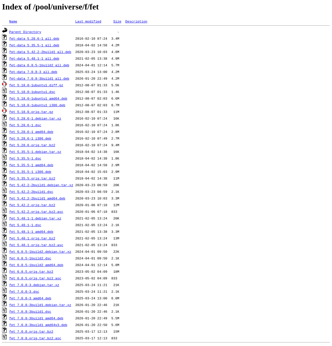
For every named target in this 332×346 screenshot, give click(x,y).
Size (117, 21)
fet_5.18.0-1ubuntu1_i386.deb (37, 105)
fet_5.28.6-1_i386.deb (30, 138)
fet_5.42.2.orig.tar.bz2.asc (36, 211)
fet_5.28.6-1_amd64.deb (31, 131)
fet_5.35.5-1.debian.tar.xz (35, 151)
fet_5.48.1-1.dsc (25, 225)
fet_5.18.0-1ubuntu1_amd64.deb (38, 98)
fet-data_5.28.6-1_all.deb (34, 38)
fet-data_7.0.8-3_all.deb (33, 71)
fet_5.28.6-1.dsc (25, 125)
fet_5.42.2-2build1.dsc (31, 191)
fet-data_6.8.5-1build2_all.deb (39, 65)
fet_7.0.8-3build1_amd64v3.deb (38, 324)
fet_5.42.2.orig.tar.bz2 (32, 205)
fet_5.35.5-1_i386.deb (30, 171)
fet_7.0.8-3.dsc (24, 291)
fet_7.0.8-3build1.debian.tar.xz (40, 304)
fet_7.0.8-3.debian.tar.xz (34, 284)
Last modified (88, 21)
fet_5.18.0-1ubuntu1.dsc (32, 91)
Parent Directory (25, 31)
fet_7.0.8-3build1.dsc (30, 311)
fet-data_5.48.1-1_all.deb (34, 58)
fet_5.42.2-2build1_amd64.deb (37, 198)
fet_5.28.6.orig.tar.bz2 (32, 145)
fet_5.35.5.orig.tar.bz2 (32, 178)
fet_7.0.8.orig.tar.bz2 (31, 331)
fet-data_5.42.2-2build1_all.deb (40, 51)
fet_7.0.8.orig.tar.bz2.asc (35, 338)
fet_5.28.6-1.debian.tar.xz (35, 118)
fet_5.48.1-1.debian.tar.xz (35, 218)
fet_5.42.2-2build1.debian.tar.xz (41, 185)
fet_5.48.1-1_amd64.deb (31, 231)
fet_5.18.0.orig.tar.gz (31, 111)
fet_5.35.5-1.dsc (25, 158)
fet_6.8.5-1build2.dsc (30, 258)
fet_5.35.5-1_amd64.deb (31, 165)
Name (13, 21)
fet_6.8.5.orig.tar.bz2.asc (35, 278)
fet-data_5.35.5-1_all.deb (34, 45)
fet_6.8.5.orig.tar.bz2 (31, 271)
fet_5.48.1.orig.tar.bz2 (32, 238)
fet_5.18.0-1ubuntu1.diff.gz (36, 85)
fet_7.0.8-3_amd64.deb (30, 298)
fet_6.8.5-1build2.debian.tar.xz (40, 251)
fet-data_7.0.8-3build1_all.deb (39, 78)
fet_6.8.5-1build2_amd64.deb (36, 265)
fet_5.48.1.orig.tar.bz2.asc (36, 245)
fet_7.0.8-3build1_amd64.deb (36, 318)
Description (136, 21)
